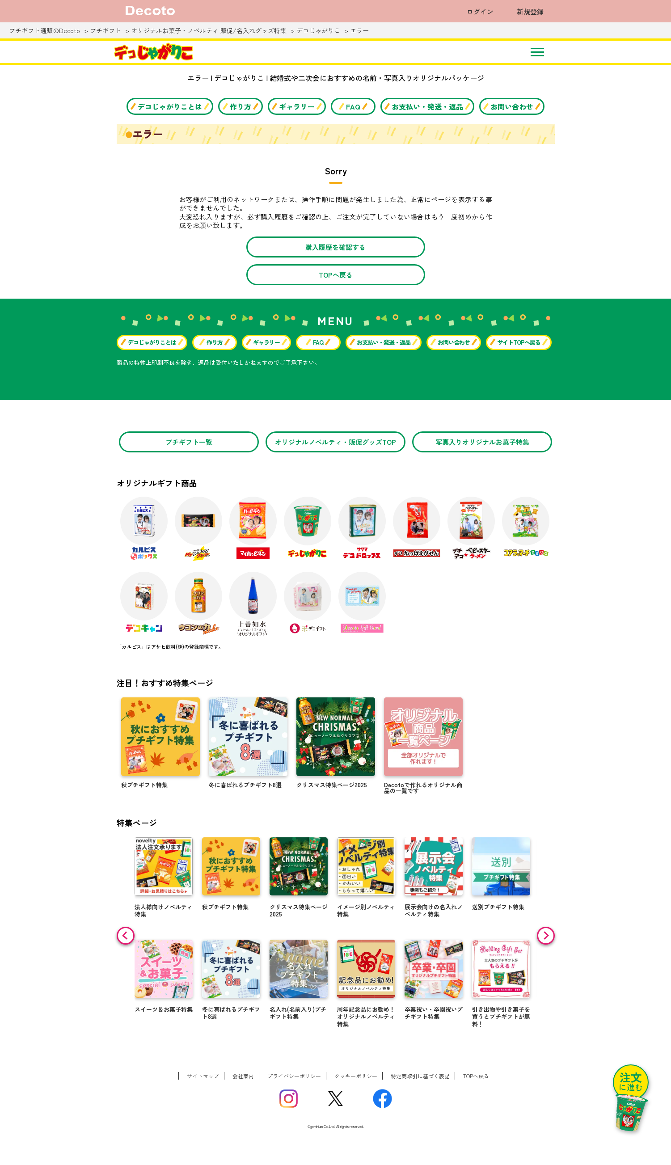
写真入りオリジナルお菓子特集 (482, 442)
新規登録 (530, 11)
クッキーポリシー (355, 1076)
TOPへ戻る (336, 274)
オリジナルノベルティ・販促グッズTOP (335, 442)
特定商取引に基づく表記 (420, 1076)
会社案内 (243, 1076)
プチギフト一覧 (188, 442)
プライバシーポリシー (294, 1076)
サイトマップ (203, 1076)
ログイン (480, 11)
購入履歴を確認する (335, 247)
